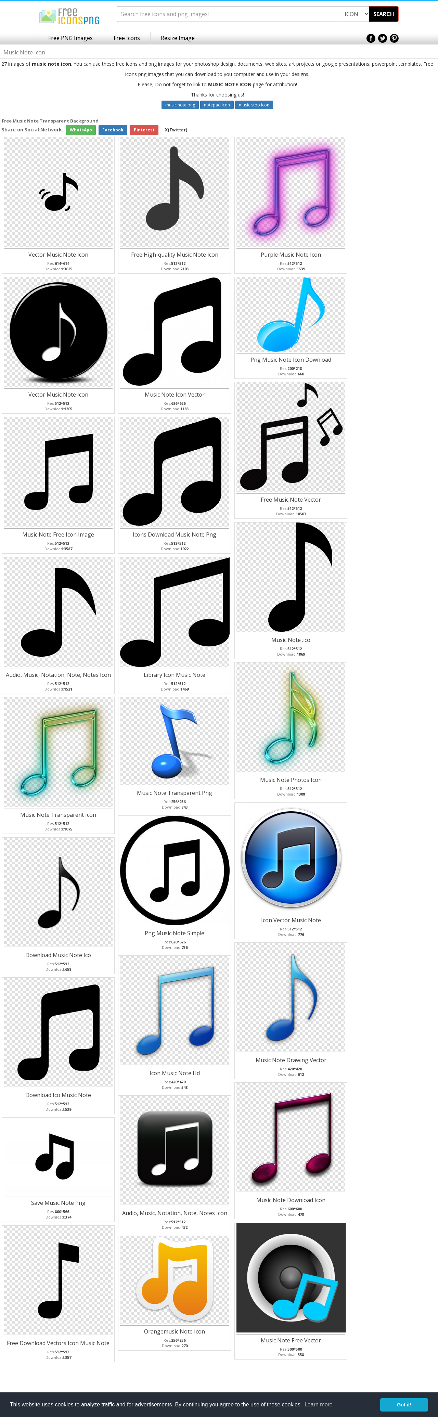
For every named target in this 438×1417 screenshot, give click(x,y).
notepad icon (217, 105)
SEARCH (383, 14)
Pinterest (144, 130)
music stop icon (254, 105)
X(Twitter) (176, 130)
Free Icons (127, 38)
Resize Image (178, 38)
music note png (180, 105)
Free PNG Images (70, 38)
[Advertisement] (410, 226)
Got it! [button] (404, 1404)
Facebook (113, 130)
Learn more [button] (319, 1404)
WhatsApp (81, 130)
